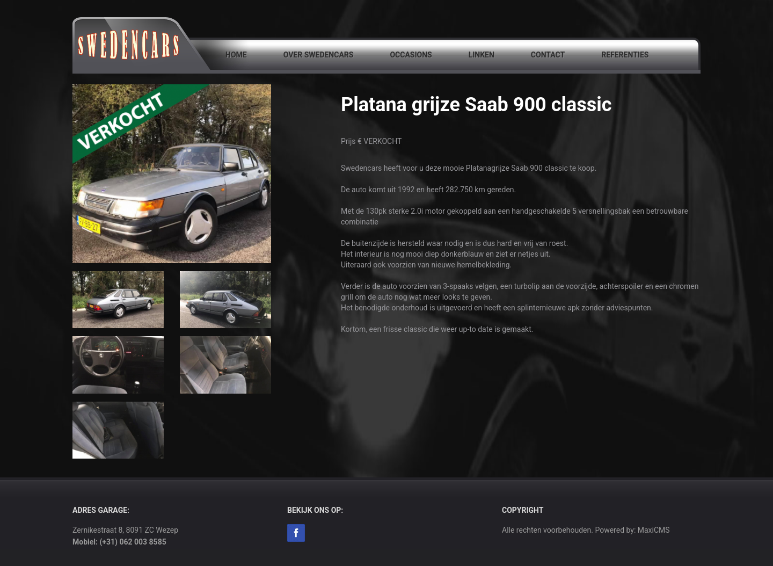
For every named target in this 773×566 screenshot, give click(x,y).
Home (236, 54)
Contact (548, 54)
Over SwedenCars (318, 54)
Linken (481, 54)
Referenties (624, 54)
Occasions (411, 54)
